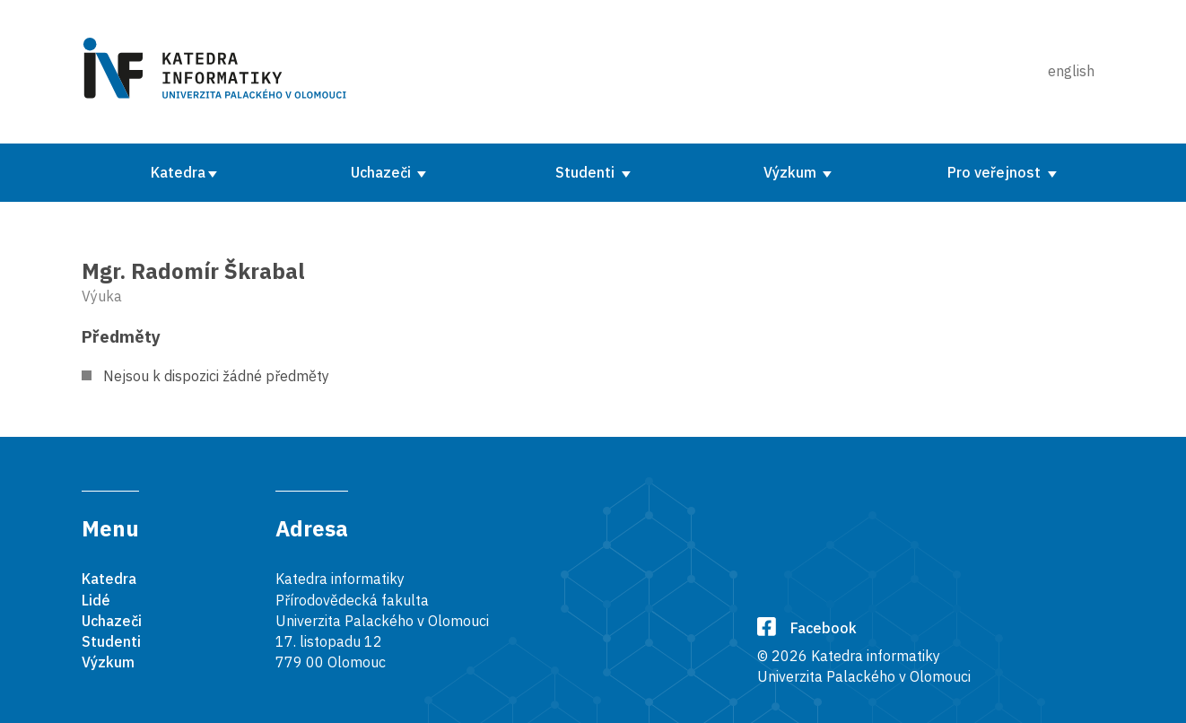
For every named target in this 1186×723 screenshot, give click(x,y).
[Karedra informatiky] (218, 71)
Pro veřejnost (995, 172)
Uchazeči (382, 172)
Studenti (586, 172)
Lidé (96, 600)
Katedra (178, 172)
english (1071, 71)
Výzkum (791, 172)
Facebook (807, 628)
